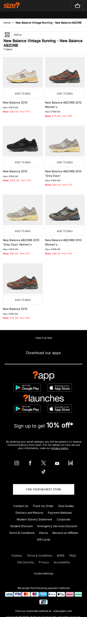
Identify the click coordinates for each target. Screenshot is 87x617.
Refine (18, 34)
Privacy (44, 562)
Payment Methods (60, 512)
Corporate (63, 519)
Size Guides (66, 506)
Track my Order (43, 506)
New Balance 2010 (15, 102)
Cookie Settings (43, 573)
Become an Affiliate (65, 533)
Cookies (16, 555)
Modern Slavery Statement (34, 519)
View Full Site (43, 338)
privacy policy (59, 448)
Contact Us (20, 506)
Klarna (43, 533)
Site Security (25, 562)
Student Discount (21, 526)
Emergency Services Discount (57, 526)
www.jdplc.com (62, 611)
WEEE (60, 555)
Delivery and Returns (29, 512)
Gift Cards (43, 539)
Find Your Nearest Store (43, 489)
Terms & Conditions (22, 533)
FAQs (72, 555)
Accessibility (62, 562)
